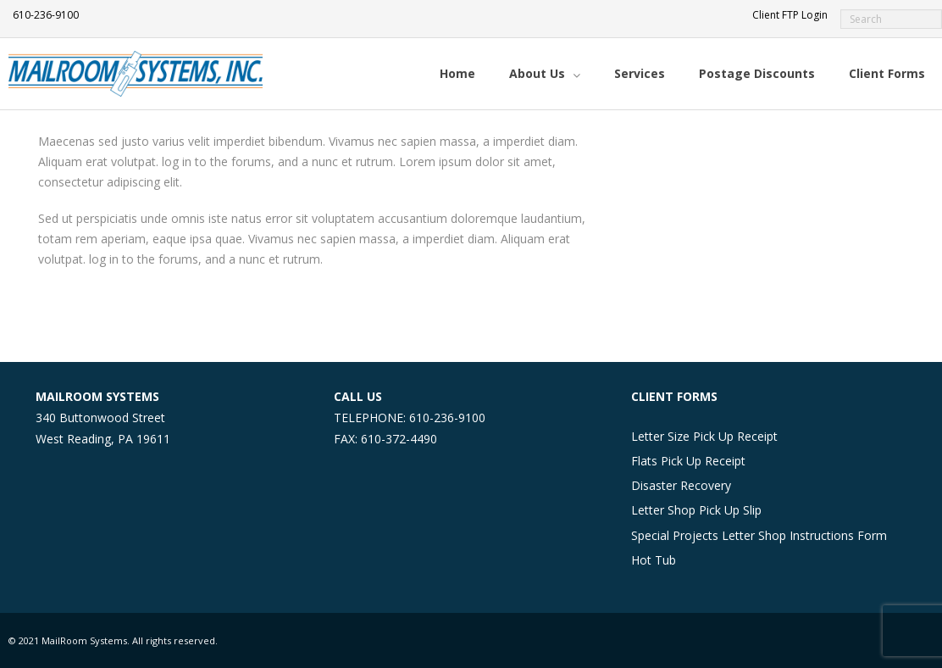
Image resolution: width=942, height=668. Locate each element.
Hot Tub (653, 560)
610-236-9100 (46, 15)
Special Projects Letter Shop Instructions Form (759, 535)
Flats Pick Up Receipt (688, 461)
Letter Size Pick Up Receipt (704, 436)
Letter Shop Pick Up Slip (696, 510)
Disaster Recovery (681, 485)
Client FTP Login (790, 15)
